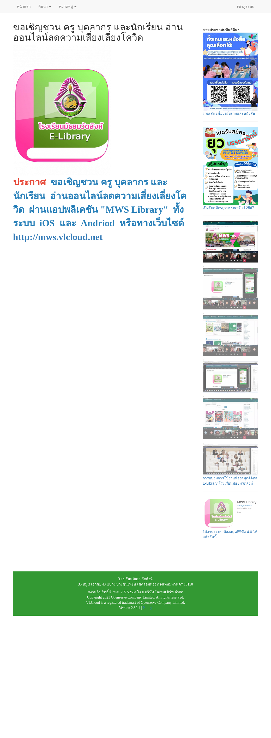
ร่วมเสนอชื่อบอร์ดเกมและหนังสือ (229, 113)
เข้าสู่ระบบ (245, 6)
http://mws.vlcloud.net (58, 237)
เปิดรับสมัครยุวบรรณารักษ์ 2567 (228, 208)
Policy (147, 608)
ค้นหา (44, 6)
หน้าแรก (24, 6)
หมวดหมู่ (67, 6)
